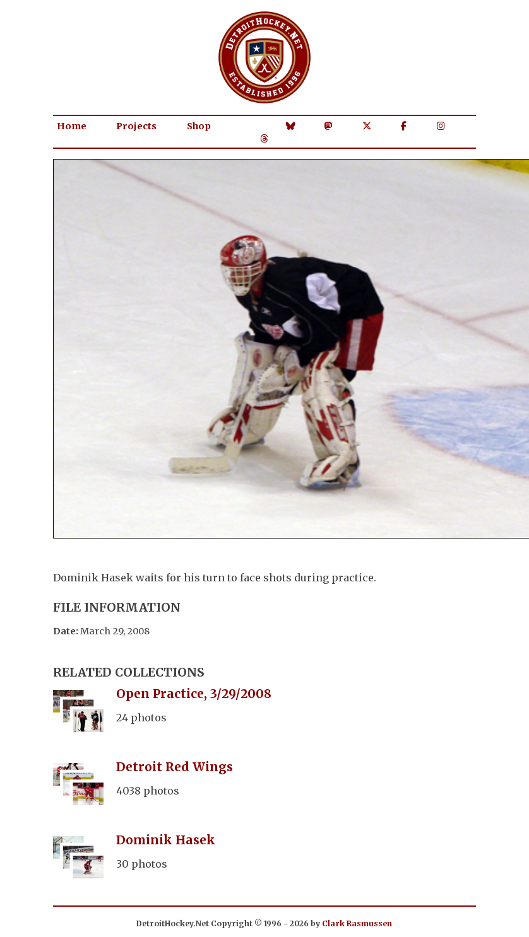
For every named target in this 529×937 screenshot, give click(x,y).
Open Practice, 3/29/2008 (193, 693)
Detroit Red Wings (174, 766)
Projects (136, 126)
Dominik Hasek (165, 839)
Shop (199, 126)
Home (71, 126)
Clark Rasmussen (357, 923)
